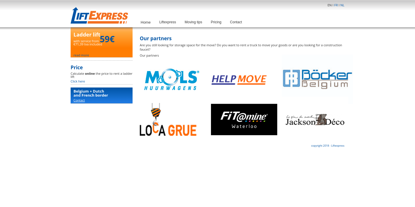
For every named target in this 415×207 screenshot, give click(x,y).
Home (146, 22)
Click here (78, 81)
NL (342, 5)
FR (336, 5)
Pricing (216, 22)
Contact (236, 22)
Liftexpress (167, 22)
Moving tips (193, 22)
